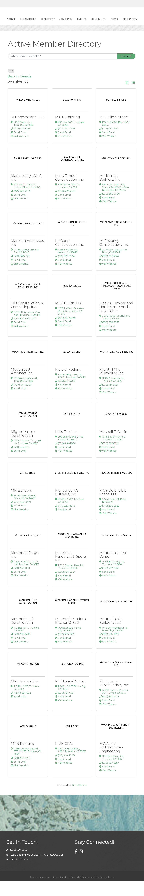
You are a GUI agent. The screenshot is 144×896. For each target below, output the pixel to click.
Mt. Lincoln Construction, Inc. (114, 698)
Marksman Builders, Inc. (110, 192)
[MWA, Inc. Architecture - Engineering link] (116, 741)
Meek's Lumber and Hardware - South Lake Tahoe (116, 321)
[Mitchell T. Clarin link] (116, 429)
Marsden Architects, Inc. (28, 257)
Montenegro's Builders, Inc (66, 507)
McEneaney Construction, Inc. (114, 257)
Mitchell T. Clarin (113, 446)
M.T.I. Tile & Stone (113, 131)
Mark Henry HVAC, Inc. (26, 192)
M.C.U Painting (67, 131)
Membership (27, 22)
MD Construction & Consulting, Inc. (27, 320)
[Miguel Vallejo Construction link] (28, 429)
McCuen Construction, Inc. (69, 257)
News (62, 33)
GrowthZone (79, 799)
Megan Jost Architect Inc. (22, 386)
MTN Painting (22, 758)
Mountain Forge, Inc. (25, 569)
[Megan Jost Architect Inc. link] (28, 366)
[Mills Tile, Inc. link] (72, 429)
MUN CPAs (64, 758)
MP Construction (25, 696)
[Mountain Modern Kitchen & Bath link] (72, 616)
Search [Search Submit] (126, 70)
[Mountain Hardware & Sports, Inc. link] (72, 550)
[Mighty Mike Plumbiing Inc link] (116, 366)
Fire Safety (78, 33)
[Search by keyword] (63, 70)
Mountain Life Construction (22, 635)
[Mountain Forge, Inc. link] (28, 550)
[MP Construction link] (28, 678)
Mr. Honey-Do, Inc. (70, 696)
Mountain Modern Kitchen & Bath (70, 635)
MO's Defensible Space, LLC (113, 507)
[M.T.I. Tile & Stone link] (116, 114)
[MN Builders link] (28, 487)
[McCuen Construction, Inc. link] (72, 238)
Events (113, 22)
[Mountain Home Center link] (116, 550)
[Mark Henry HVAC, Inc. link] (27, 173)
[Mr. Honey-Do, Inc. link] (72, 678)
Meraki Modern (68, 384)
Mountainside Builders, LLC (111, 635)
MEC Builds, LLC (69, 318)
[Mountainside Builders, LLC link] (116, 616)
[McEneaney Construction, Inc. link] (116, 238)
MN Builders (21, 505)
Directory (47, 22)
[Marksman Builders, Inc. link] (116, 173)
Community (130, 22)
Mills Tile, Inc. (66, 446)
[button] (127, 97)
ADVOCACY (65, 22)
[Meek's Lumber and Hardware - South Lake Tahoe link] (116, 300)
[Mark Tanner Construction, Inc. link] (72, 173)
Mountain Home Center (113, 569)
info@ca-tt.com (19, 874)
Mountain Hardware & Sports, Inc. (71, 571)
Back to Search (19, 91)
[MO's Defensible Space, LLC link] (116, 487)
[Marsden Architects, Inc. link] (28, 238)
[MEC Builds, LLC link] (72, 300)
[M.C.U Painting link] (72, 114)
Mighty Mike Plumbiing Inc (111, 386)
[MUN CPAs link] (72, 741)
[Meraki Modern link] (72, 366)
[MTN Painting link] (28, 741)
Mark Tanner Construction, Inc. (69, 192)
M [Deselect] (11, 85)
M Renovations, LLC (27, 131)
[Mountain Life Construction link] (28, 616)
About (10, 22)
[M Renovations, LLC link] (28, 114)
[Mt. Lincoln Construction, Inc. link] (116, 678)
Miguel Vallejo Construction (23, 448)
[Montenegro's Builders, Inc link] (72, 487)
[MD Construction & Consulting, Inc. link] (28, 300)
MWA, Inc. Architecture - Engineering (111, 762)
